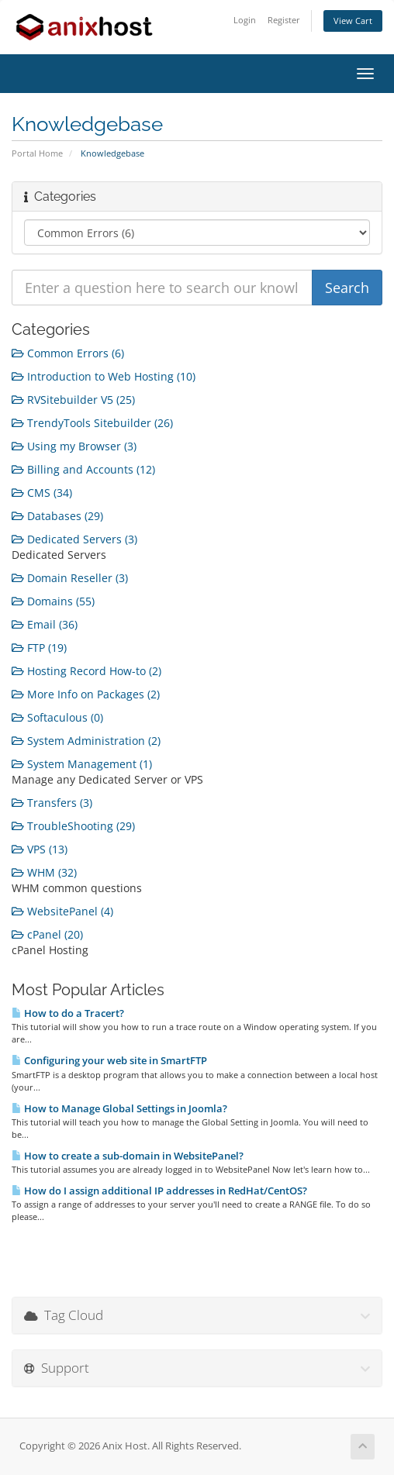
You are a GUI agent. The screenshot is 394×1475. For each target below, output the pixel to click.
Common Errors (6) (68, 353)
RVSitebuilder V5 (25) (73, 399)
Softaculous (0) (57, 717)
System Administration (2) (86, 740)
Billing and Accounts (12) (83, 469)
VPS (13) (39, 849)
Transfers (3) (52, 802)
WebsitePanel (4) (62, 911)
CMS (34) (42, 492)
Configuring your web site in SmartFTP (109, 1060)
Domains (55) (53, 601)
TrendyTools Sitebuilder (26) (92, 422)
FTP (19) (39, 647)
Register (284, 20)
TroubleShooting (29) (73, 825)
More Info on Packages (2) (86, 694)
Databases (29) (57, 515)
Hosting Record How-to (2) (86, 670)
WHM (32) (44, 872)
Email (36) (45, 624)
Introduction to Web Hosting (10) (103, 376)
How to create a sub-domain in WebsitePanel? (128, 1156)
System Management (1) (82, 763)
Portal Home (37, 153)
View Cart (353, 20)
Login (244, 20)
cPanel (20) (47, 934)
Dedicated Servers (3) (74, 539)
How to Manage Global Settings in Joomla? (119, 1108)
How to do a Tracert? (68, 1013)
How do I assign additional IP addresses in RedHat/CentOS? (159, 1191)
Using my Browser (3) (74, 446)
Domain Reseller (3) (70, 577)
